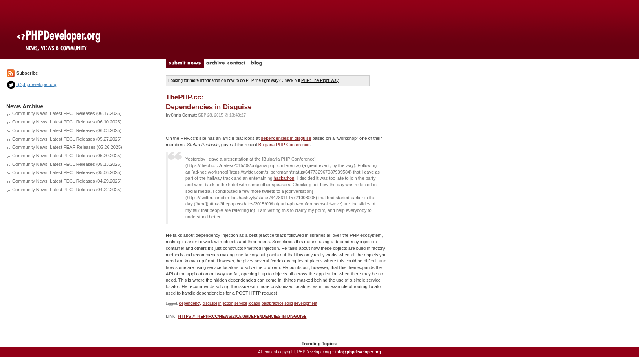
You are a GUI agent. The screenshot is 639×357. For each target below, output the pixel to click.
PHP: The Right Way (320, 80)
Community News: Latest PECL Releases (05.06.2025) (66, 172)
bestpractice (273, 303)
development (305, 303)
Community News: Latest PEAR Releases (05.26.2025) (67, 147)
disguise (210, 303)
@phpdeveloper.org (31, 84)
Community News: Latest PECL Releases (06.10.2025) (66, 121)
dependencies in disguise (286, 138)
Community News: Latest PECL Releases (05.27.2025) (66, 139)
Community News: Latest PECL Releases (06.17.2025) (66, 113)
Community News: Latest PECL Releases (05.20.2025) (66, 155)
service (240, 303)
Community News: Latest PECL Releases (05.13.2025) (66, 164)
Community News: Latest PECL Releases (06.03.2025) (66, 130)
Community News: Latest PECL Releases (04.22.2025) (66, 189)
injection (226, 303)
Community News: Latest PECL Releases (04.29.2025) (66, 180)
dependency (190, 303)
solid (288, 303)
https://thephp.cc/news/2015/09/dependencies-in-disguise (242, 316)
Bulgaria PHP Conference (284, 144)
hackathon (283, 178)
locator (254, 303)
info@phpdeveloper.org (358, 352)
